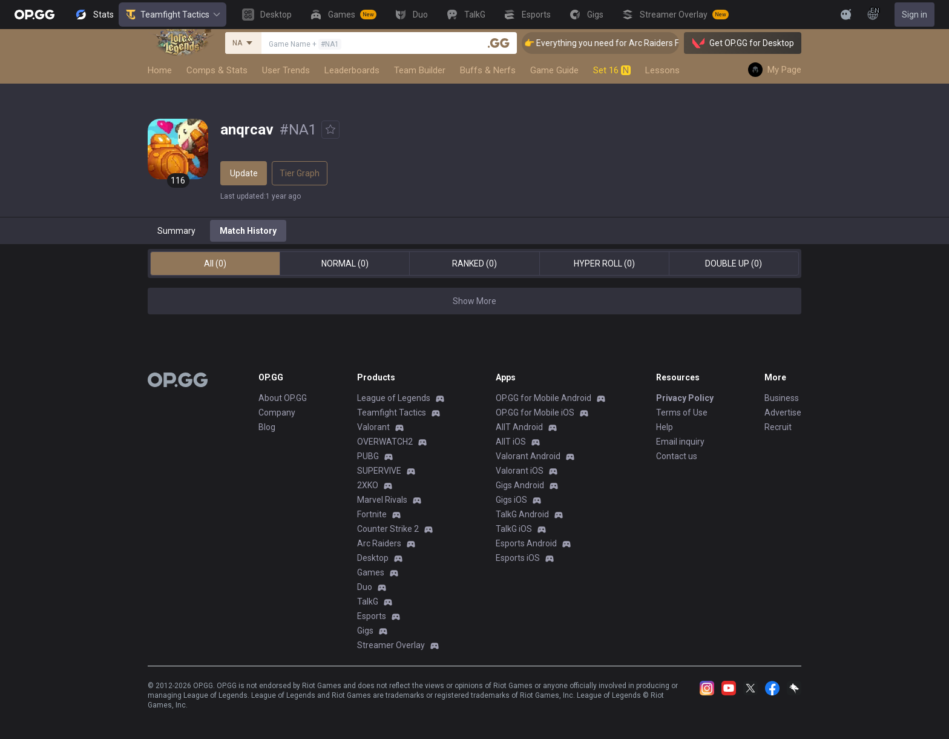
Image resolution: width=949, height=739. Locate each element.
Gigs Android (520, 485)
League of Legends (393, 398)
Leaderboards (351, 70)
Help (664, 427)
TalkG (367, 601)
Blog (266, 427)
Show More (474, 301)
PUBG (368, 456)
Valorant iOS (519, 471)
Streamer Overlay (391, 645)
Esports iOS (518, 558)
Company (276, 412)
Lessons (662, 70)
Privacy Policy (685, 398)
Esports (371, 616)
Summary (176, 231)
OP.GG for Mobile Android (543, 398)
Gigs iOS (511, 500)
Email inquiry (680, 441)
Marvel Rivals (382, 500)
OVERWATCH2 (385, 441)
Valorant (373, 427)
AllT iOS (511, 441)
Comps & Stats (217, 70)
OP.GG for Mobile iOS (535, 412)
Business (781, 398)
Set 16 (612, 70)
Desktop (373, 558)
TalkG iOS (514, 529)
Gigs (365, 630)
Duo (364, 587)
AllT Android (519, 427)
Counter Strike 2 (388, 529)
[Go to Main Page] (34, 14)
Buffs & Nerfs (488, 70)
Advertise (782, 412)
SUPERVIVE (379, 471)
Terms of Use (682, 412)
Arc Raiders (379, 543)
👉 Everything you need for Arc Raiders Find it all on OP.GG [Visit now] (666, 43)
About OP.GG (282, 398)
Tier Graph (300, 173)
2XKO (367, 485)
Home (160, 70)
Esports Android (526, 543)
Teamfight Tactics (172, 14)
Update (244, 173)
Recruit (778, 427)
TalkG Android (522, 514)
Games (370, 572)
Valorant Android (528, 456)
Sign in (914, 14)
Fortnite (372, 514)
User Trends (286, 70)
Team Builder (419, 70)
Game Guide (554, 70)
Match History (248, 231)
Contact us (676, 456)
